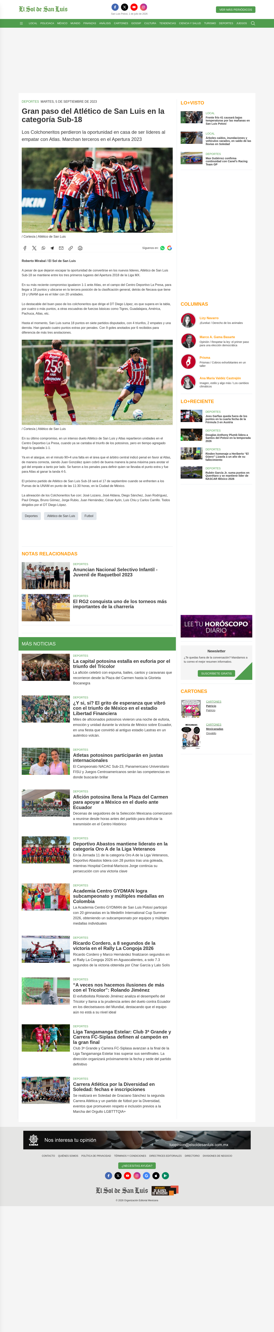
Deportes (226, 23)
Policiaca (47, 23)
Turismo (210, 23)
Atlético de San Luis (61, 515)
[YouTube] (134, 7)
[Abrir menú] (21, 23)
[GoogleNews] (146, 1175)
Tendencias (167, 23)
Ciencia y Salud (190, 23)
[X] (124, 7)
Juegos (241, 23)
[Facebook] (115, 7)
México (62, 23)
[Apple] (156, 1175)
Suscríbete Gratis (216, 673)
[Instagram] (143, 7)
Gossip (136, 23)
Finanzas (89, 23)
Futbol (88, 515)
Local (33, 23)
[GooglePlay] (165, 1175)
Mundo (75, 23)
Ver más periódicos (235, 9)
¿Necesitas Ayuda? (137, 1165)
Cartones (121, 23)
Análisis (105, 23)
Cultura (150, 23)
